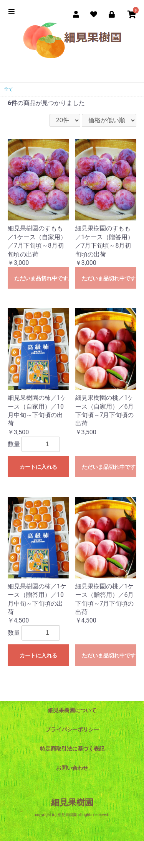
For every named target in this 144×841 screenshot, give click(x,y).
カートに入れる (38, 467)
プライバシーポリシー (72, 729)
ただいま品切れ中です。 (41, 278)
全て (8, 89)
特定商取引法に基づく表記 (72, 749)
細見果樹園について (72, 710)
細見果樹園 (72, 802)
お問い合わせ (72, 768)
